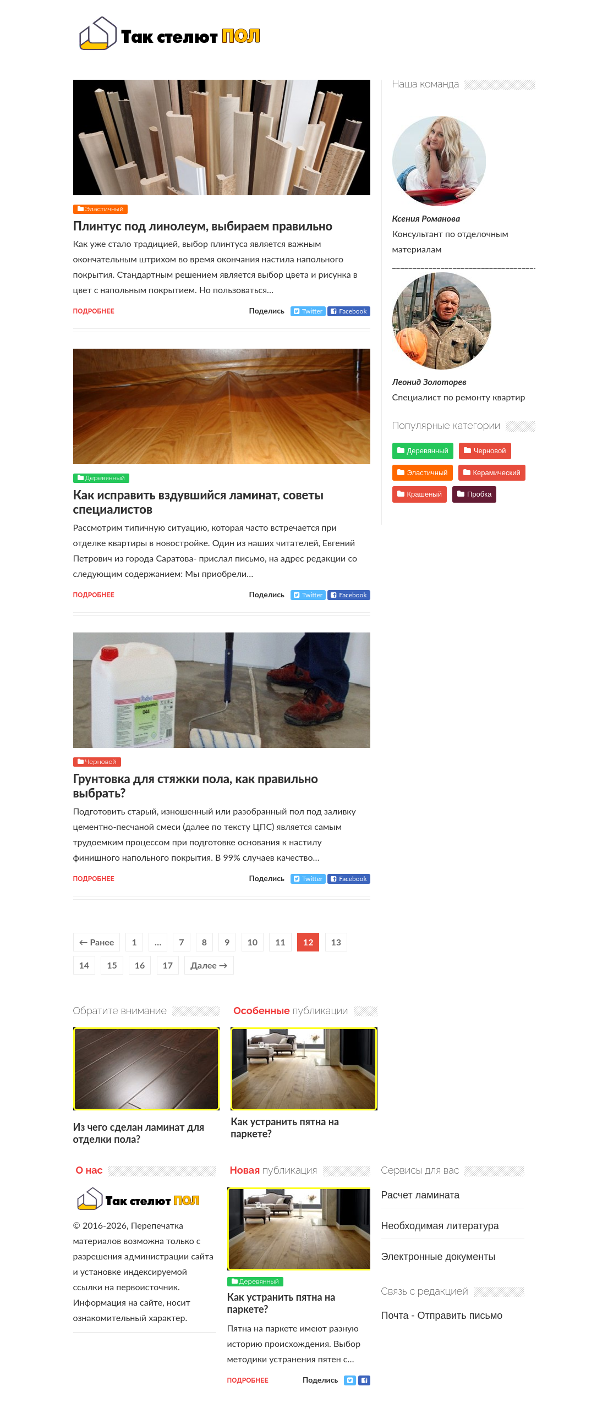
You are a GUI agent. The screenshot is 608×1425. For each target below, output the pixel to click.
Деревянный (105, 478)
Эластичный (104, 209)
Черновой (101, 762)
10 (253, 942)
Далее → (209, 965)
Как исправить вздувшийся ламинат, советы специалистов (198, 501)
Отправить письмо (459, 1315)
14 (84, 965)
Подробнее (93, 311)
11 (280, 942)
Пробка (479, 494)
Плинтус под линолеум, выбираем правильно (203, 225)
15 (112, 965)
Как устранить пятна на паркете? (285, 1127)
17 (168, 965)
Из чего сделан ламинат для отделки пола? (139, 1133)
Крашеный (424, 494)
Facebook (348, 311)
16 (140, 965)
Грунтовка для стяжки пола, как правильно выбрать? (196, 785)
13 (336, 942)
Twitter (308, 311)
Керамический (497, 473)
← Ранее (96, 942)
